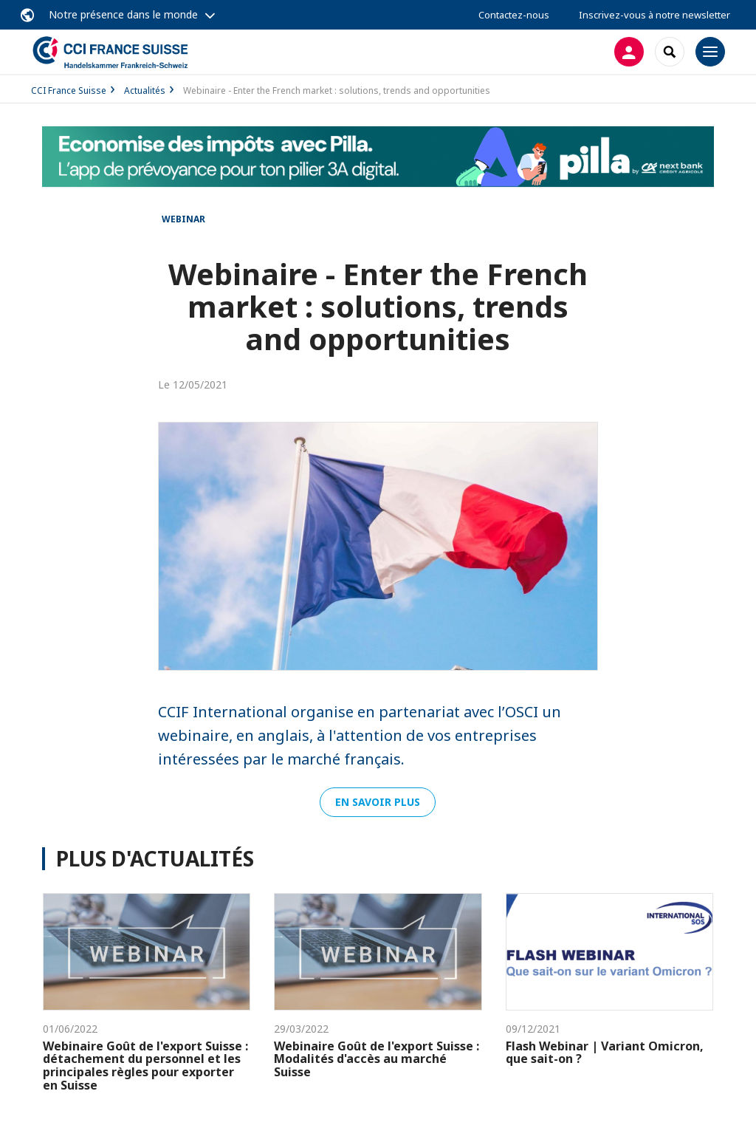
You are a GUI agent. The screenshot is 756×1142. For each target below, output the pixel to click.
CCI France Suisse (68, 90)
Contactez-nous (513, 14)
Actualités (144, 90)
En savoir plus (377, 802)
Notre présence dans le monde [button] (123, 14)
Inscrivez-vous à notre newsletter (654, 14)
